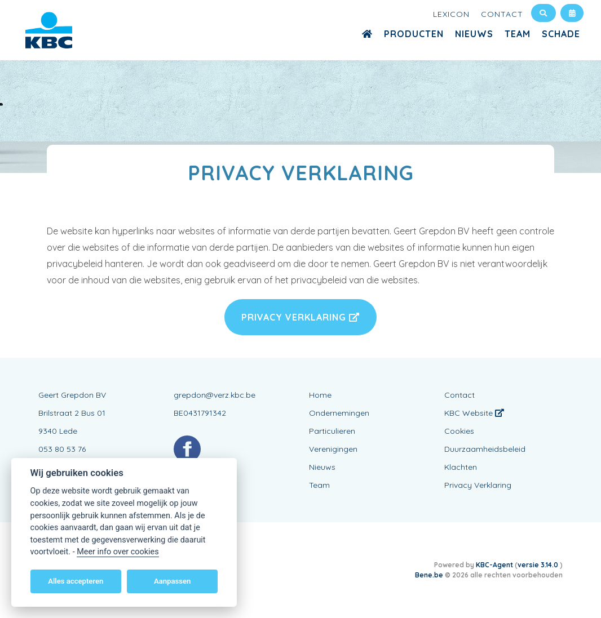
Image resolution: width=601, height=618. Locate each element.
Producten (414, 33)
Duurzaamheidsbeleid (484, 449)
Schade (561, 33)
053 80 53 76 (62, 449)
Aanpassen (172, 581)
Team (518, 33)
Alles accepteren (75, 581)
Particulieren (332, 431)
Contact (502, 14)
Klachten (460, 467)
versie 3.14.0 (539, 565)
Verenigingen (333, 449)
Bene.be (429, 575)
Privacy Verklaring (300, 317)
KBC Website (474, 413)
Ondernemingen (339, 413)
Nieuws (474, 33)
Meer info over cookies (117, 552)
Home (320, 395)
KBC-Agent (494, 565)
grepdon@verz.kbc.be (214, 395)
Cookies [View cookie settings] (459, 431)
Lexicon (451, 14)
